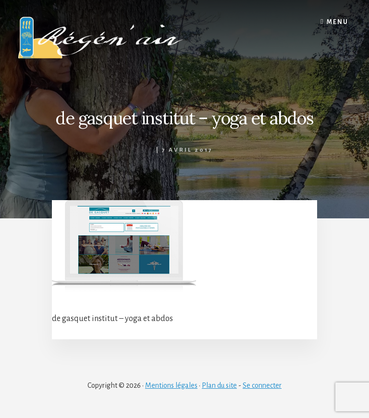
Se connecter (262, 385)
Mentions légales (171, 385)
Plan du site (219, 385)
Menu (337, 22)
